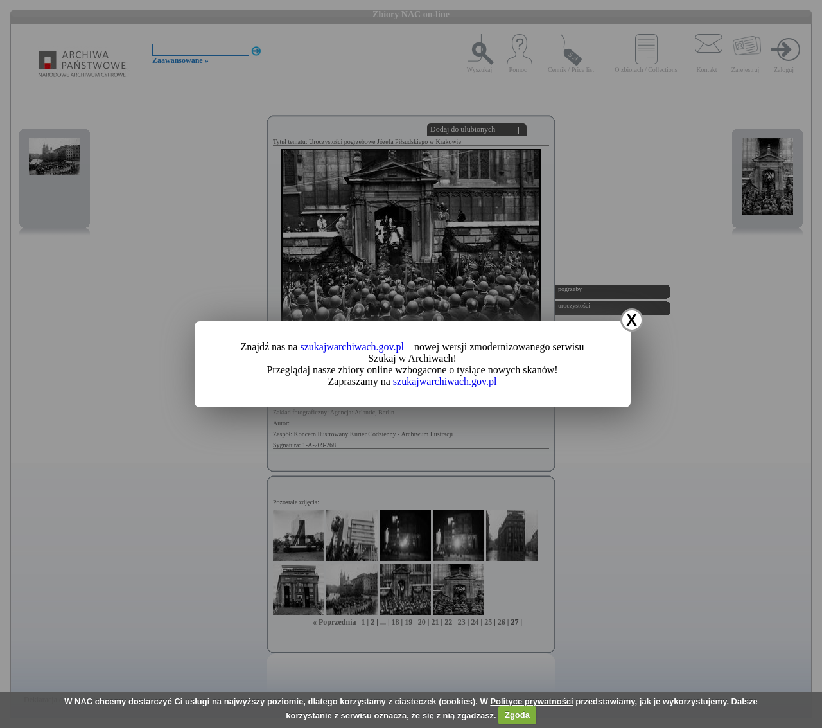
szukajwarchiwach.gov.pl (352, 346)
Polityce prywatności (531, 701)
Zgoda (517, 715)
